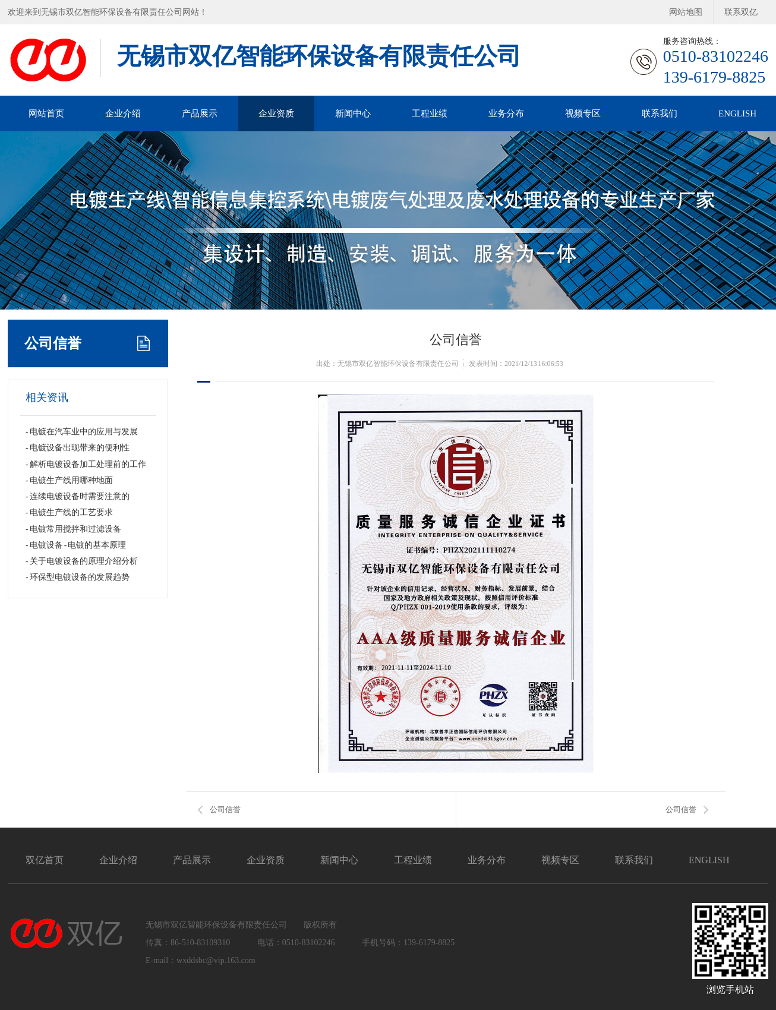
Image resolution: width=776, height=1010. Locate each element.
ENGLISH (737, 113)
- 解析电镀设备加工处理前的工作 (86, 464)
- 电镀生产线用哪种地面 (69, 480)
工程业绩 (429, 113)
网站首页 (46, 113)
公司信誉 (52, 343)
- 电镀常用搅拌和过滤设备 (73, 529)
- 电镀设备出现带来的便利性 (78, 447)
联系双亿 (741, 12)
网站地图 (685, 12)
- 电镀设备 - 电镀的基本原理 (76, 545)
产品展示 (199, 113)
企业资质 (276, 113)
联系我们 (659, 113)
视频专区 (583, 113)
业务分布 (506, 113)
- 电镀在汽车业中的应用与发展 (82, 431)
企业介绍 (123, 113)
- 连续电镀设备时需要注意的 (78, 496)
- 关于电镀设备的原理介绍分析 (82, 561)
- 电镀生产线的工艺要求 (69, 512)
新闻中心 (353, 113)
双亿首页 (45, 860)
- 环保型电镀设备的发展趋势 (78, 577)
